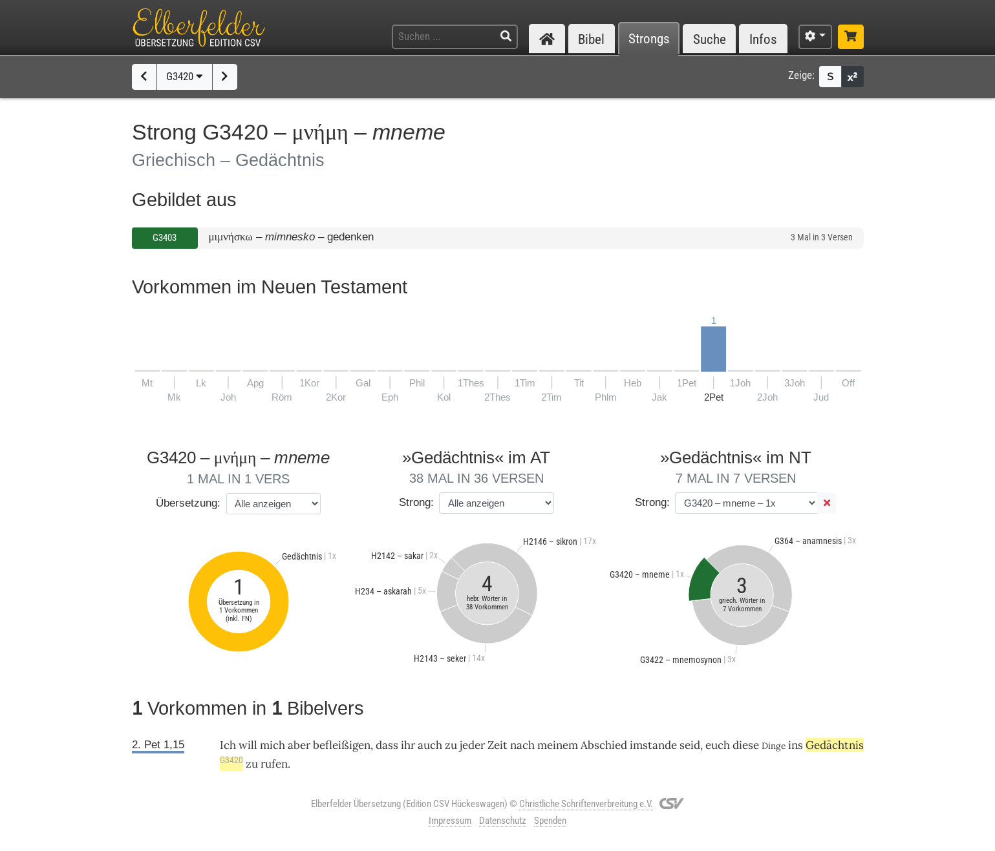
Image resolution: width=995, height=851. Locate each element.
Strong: (416, 502)
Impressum (450, 820)
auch (430, 745)
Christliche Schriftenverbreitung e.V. (586, 804)
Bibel (591, 39)
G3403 (165, 238)
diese (746, 745)
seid (689, 745)
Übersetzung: (188, 503)
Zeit (497, 745)
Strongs (649, 39)
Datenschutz (502, 820)
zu (451, 745)
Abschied (604, 745)
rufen (274, 764)
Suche (709, 39)
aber (299, 745)
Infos (763, 39)
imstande (653, 745)
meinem (557, 745)
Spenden (550, 820)
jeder (472, 745)
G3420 (184, 76)
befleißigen (341, 745)
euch (717, 745)
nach (522, 745)
